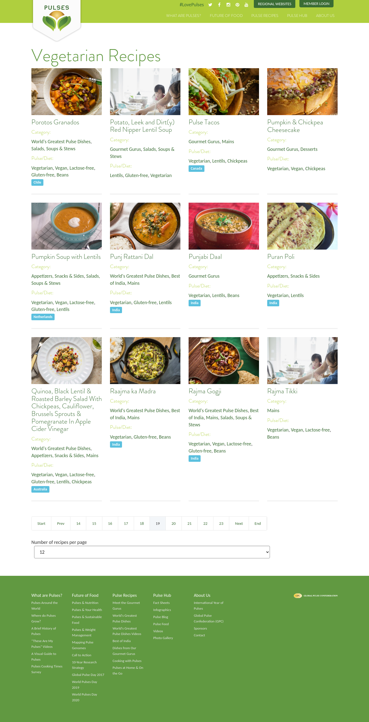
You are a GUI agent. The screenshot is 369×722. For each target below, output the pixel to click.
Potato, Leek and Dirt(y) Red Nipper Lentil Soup (142, 126)
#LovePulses (192, 5)
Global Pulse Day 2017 (88, 675)
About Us (325, 15)
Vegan (61, 168)
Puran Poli (280, 256)
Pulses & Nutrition (85, 603)
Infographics (162, 610)
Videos (158, 631)
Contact (199, 635)
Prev (60, 523)
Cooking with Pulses (127, 661)
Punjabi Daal (205, 256)
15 (94, 523)
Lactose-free (82, 168)
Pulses (56, 21)
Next (239, 523)
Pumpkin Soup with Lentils (66, 256)
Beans (63, 175)
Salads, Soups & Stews (53, 149)
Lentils (116, 175)
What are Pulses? (183, 15)
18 (142, 523)
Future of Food (226, 15)
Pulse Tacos (204, 122)
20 (173, 523)
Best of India (122, 641)
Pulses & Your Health (87, 610)
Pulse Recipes (264, 15)
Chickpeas (238, 161)
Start (41, 523)
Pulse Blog (160, 617)
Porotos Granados (55, 122)
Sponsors (200, 628)
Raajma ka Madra (133, 391)
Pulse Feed (161, 624)
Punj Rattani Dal (131, 256)
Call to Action (81, 655)
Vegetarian (42, 168)
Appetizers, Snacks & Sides (57, 276)
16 (110, 523)
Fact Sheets (161, 603)
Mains (228, 142)
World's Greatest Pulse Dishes (61, 142)
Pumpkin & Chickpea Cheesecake (295, 126)
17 (126, 523)
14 (78, 523)
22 (205, 523)
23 (221, 523)
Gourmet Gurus (125, 149)
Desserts (308, 149)
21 (190, 523)
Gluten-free (42, 175)
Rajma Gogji (205, 391)
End (258, 523)
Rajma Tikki (282, 391)
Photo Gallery (163, 638)
